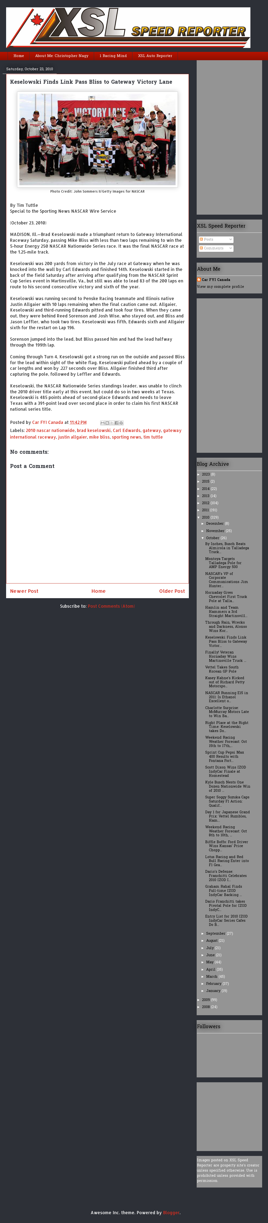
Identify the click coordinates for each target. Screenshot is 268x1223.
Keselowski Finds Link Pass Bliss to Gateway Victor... (226, 642)
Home (18, 56)
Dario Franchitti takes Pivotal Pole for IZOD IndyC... (226, 906)
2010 (206, 517)
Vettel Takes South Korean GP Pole (222, 669)
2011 (206, 510)
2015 (206, 481)
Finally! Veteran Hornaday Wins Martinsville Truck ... (225, 657)
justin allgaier (72, 437)
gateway (152, 430)
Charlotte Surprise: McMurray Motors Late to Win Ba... (227, 712)
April (211, 969)
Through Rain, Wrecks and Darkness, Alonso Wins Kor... (226, 627)
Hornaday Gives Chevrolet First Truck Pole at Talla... (226, 597)
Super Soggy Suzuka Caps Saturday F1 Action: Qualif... (227, 801)
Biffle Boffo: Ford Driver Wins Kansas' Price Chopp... (226, 846)
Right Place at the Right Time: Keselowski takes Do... (226, 727)
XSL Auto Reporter (155, 56)
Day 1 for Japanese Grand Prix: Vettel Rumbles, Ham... (227, 816)
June (211, 955)
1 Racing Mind (113, 56)
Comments (212, 248)
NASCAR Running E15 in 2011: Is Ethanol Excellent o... (226, 697)
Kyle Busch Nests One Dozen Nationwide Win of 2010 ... (227, 786)
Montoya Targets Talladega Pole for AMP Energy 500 (223, 563)
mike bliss (99, 437)
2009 (206, 1000)
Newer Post (24, 591)
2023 (206, 474)
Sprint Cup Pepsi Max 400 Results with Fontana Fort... (224, 757)
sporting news (126, 437)
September (216, 933)
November (216, 531)
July (210, 948)
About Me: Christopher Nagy (61, 56)
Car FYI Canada (48, 422)
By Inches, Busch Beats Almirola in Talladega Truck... (227, 548)
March (212, 976)
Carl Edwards (126, 430)
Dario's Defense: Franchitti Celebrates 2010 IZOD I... (226, 876)
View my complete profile (220, 287)
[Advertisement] (216, 135)
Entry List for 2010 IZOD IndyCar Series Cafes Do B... (226, 921)
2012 (206, 503)
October (213, 538)
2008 (206, 1007)
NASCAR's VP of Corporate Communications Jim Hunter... (226, 580)
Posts (206, 239)
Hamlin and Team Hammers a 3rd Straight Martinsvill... (226, 612)
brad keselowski (94, 430)
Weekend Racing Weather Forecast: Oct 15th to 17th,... (226, 742)
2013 (206, 496)
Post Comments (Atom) (111, 606)
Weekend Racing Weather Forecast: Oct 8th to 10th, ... (226, 831)
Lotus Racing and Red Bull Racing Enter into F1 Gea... (227, 861)
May (210, 962)
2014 (206, 489)
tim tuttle (153, 437)
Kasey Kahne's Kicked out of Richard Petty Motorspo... (225, 682)
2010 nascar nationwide (50, 430)
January (214, 991)
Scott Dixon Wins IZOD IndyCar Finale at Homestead (225, 772)
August (212, 940)
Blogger (171, 1212)
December (215, 523)
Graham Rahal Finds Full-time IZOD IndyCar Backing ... (223, 891)
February (214, 984)
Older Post (172, 591)
